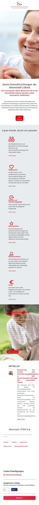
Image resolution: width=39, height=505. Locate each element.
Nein (13, 489)
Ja (4, 489)
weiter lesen (21, 419)
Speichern (19, 498)
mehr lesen (12, 156)
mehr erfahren (19, 118)
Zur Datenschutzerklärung (12, 475)
